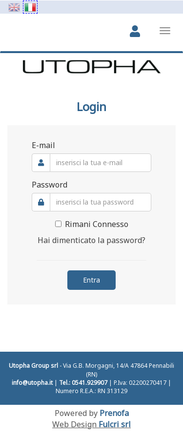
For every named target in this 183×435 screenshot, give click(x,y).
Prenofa (114, 413)
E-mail (43, 145)
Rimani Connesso (91, 224)
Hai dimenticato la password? (91, 240)
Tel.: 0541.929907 (83, 382)
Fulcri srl (115, 424)
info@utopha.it (32, 382)
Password (49, 184)
